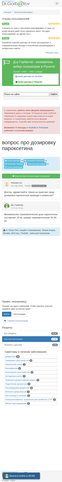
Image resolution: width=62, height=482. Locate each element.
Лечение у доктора (31, 344)
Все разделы (31, 333)
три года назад (17, 186)
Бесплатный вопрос (37, 164)
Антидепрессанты (13, 376)
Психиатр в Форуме (14, 164)
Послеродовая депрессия (17, 388)
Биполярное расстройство (17, 372)
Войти (6, 314)
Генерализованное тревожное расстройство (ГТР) (29, 399)
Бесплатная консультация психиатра (31, 176)
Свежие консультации (16, 321)
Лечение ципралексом (15, 392)
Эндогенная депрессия (16, 384)
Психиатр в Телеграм (34, 161)
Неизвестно (16, 183)
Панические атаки (13, 364)
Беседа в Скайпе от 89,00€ (22, 475)
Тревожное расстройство (17, 360)
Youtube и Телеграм (38, 127)
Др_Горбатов (17, 205)
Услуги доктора (12, 161)
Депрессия (10, 356)
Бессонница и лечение (16, 395)
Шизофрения (11, 368)
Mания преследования (16, 403)
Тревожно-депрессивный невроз (20, 380)
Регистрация (19, 314)
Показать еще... (52, 52)
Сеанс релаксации (13, 167)
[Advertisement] (31, 269)
